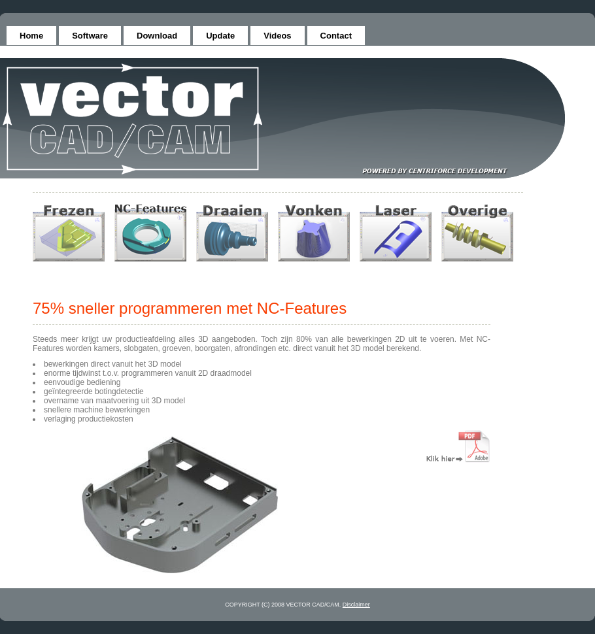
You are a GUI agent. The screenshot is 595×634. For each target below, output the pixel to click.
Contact (336, 36)
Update (220, 36)
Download (157, 36)
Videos (277, 36)
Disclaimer (356, 604)
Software (90, 36)
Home (31, 36)
